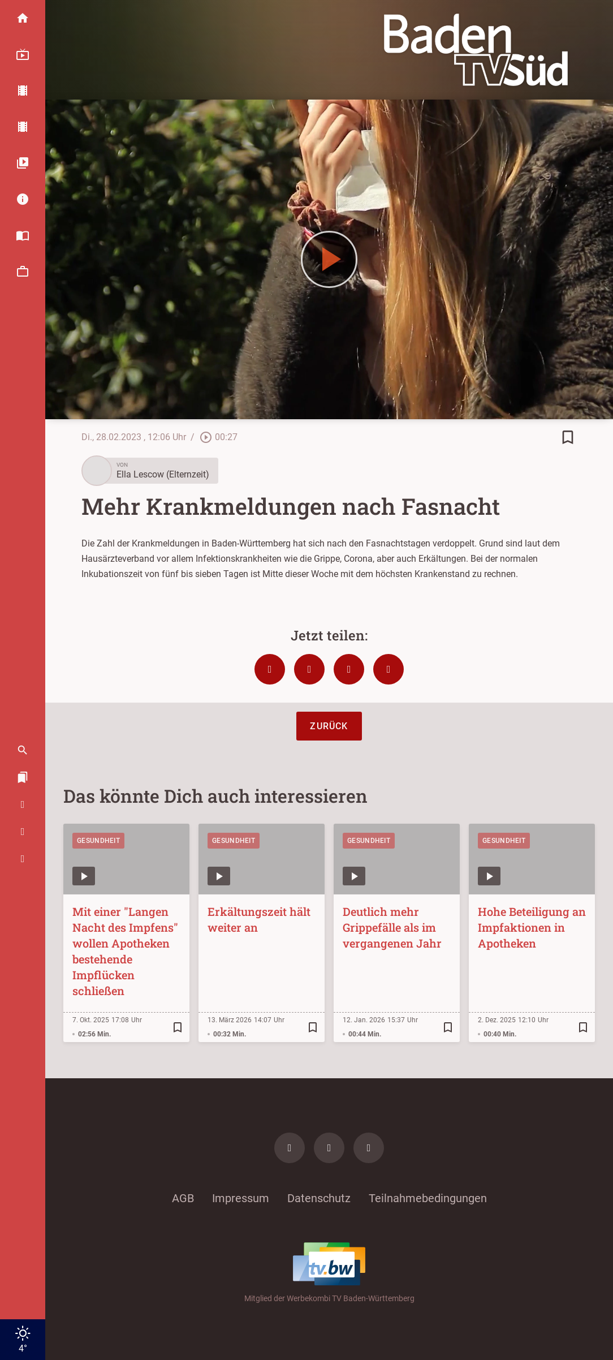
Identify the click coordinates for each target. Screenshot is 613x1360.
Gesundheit (98, 841)
